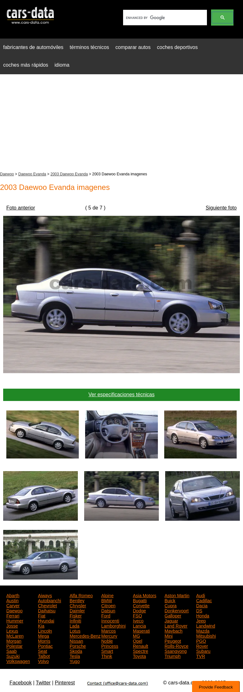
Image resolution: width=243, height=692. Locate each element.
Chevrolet (47, 605)
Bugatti (140, 600)
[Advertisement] (121, 123)
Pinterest (65, 682)
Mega (43, 635)
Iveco (138, 620)
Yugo (75, 661)
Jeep (201, 620)
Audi (200, 595)
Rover (202, 645)
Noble (107, 640)
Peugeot (173, 640)
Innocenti (110, 620)
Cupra (171, 605)
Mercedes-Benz (85, 635)
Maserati (141, 630)
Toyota (139, 656)
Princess (109, 645)
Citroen (108, 605)
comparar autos (133, 47)
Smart (107, 651)
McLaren (14, 635)
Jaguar (171, 620)
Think (106, 656)
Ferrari (12, 615)
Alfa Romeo (81, 595)
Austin (12, 600)
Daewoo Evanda (32, 174)
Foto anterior (20, 207)
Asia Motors (144, 595)
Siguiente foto (221, 207)
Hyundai (46, 620)
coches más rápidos (25, 65)
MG (136, 635)
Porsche (78, 645)
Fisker (76, 615)
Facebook (20, 682)
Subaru (203, 651)
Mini (169, 635)
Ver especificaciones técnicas (122, 394)
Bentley (77, 600)
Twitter (43, 682)
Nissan (76, 640)
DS (199, 610)
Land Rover (176, 625)
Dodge (139, 610)
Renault (140, 645)
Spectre (140, 651)
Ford (105, 615)
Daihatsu (46, 610)
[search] (164, 17)
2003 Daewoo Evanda (69, 174)
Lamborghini (113, 625)
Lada (74, 625)
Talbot (44, 656)
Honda (202, 615)
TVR (200, 656)
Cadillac (204, 600)
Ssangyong (176, 651)
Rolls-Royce (176, 645)
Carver (13, 605)
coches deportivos (177, 47)
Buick (170, 600)
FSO (137, 615)
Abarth (12, 595)
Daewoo (7, 174)
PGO (201, 640)
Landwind (205, 625)
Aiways (45, 595)
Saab (11, 651)
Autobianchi (49, 600)
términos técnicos (89, 47)
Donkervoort (177, 610)
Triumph (173, 656)
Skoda (76, 651)
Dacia (202, 605)
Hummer (14, 620)
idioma (61, 65)
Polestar (14, 645)
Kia (41, 625)
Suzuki (13, 656)
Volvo (43, 661)
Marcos (108, 630)
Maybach (174, 630)
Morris (44, 640)
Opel (137, 640)
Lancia (139, 625)
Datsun (108, 610)
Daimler (77, 610)
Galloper (173, 615)
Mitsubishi (206, 635)
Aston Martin (177, 595)
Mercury (109, 635)
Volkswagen (18, 661)
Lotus (75, 630)
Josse (12, 625)
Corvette (141, 605)
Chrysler (78, 605)
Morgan (13, 640)
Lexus (12, 630)
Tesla (75, 656)
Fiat (41, 615)
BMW (106, 600)
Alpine (107, 595)
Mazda (202, 630)
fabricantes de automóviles (33, 47)
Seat (42, 651)
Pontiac (45, 645)
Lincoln (45, 630)
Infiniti (75, 620)
